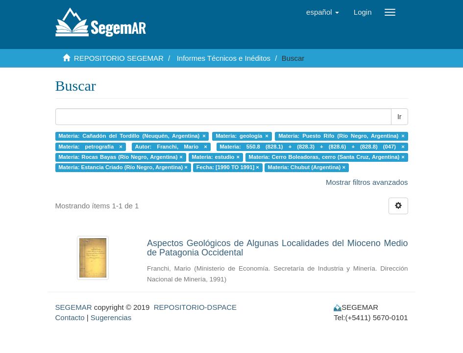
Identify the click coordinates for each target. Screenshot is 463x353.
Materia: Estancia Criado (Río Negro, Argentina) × (123, 168)
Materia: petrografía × (90, 147)
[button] (322, 12)
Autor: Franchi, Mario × (171, 147)
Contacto (70, 317)
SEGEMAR (73, 307)
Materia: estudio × (216, 157)
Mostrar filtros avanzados (367, 182)
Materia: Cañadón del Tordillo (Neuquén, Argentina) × (131, 136)
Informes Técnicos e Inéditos (223, 58)
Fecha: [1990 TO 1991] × (227, 168)
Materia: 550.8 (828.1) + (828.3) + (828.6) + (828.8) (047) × (312, 147)
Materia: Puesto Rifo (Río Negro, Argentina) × (341, 136)
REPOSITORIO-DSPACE (195, 307)
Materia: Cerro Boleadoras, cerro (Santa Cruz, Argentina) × (327, 157)
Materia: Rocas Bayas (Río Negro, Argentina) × (120, 157)
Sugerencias (111, 317)
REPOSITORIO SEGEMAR (119, 58)
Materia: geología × (242, 136)
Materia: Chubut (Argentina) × (306, 168)
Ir (399, 117)
